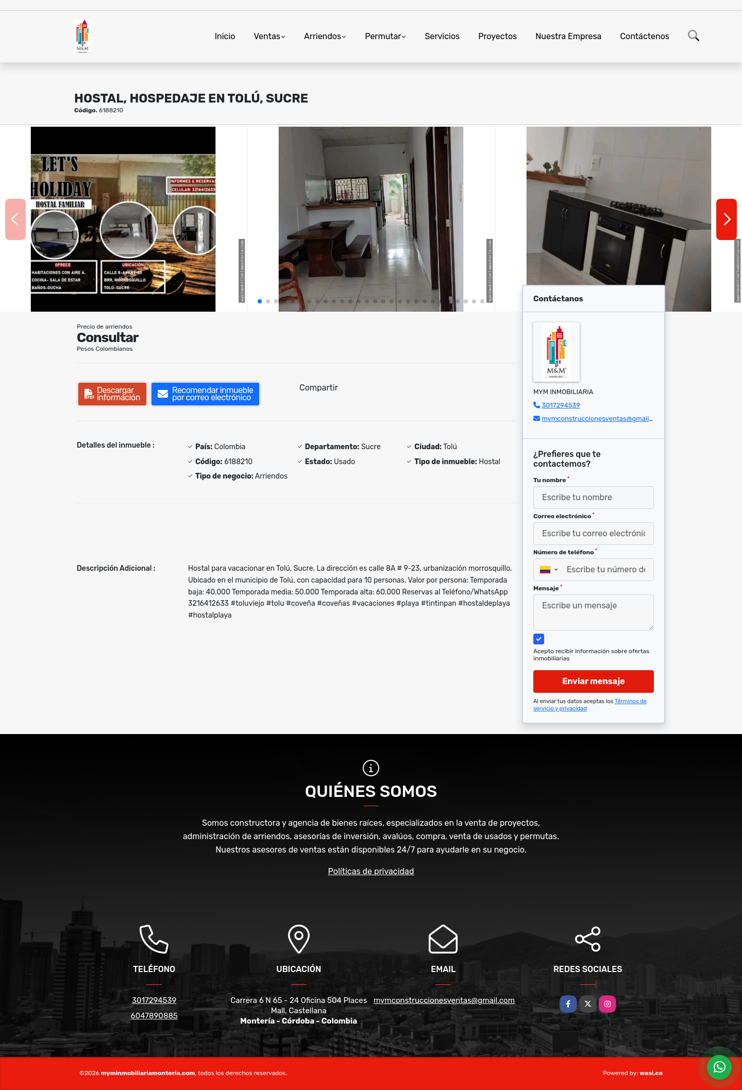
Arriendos (322, 36)
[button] (260, 301)
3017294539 (561, 405)
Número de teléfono (565, 552)
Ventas (267, 36)
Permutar (383, 36)
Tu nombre (551, 480)
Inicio (225, 36)
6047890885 (154, 1015)
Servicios (442, 36)
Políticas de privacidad (371, 871)
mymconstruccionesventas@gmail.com (603, 418)
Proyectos (497, 36)
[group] (123, 219)
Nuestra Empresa (568, 36)
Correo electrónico (564, 516)
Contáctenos (644, 36)
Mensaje (547, 588)
